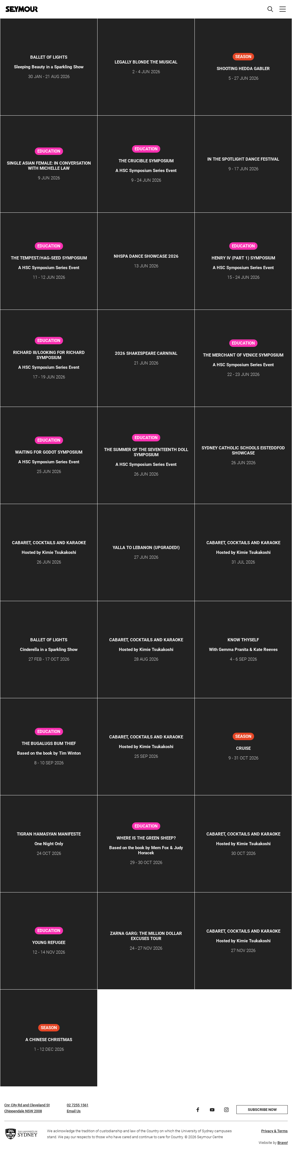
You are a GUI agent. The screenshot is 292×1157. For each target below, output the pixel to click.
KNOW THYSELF (243, 639)
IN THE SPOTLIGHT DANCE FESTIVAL (243, 159)
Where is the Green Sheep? (146, 838)
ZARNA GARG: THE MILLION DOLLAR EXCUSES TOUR (146, 936)
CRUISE (243, 748)
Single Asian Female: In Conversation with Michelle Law (49, 166)
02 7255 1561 (77, 1105)
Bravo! (282, 1142)
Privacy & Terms (274, 1131)
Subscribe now (262, 1109)
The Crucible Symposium (146, 160)
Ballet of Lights (48, 57)
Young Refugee (48, 942)
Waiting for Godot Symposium (48, 452)
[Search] (270, 9)
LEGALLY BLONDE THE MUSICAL (146, 62)
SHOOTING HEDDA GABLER (243, 68)
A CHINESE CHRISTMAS (48, 1039)
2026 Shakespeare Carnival (146, 353)
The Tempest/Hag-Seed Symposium (49, 258)
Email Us (74, 1111)
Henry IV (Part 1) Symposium (243, 258)
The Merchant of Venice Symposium (243, 355)
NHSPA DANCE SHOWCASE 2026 (146, 256)
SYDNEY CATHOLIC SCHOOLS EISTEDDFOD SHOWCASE (243, 450)
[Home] (22, 9)
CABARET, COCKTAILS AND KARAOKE (49, 542)
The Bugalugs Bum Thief (49, 743)
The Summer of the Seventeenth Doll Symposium (146, 452)
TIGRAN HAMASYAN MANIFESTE (49, 834)
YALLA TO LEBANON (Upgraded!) (146, 547)
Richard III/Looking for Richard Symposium (49, 355)
